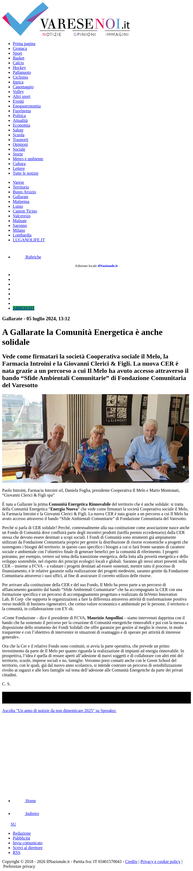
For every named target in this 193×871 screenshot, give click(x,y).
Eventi (18, 101)
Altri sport (21, 96)
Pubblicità (21, 838)
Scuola (18, 135)
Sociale (19, 149)
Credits (131, 861)
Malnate (20, 220)
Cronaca (20, 48)
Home (24, 800)
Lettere (19, 168)
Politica (19, 115)
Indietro (26, 813)
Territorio (21, 187)
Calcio (18, 63)
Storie (18, 154)
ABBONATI (23, 308)
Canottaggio (23, 87)
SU (9, 824)
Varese (18, 182)
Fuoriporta (22, 111)
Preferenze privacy (19, 866)
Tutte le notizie (25, 173)
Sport (17, 53)
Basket (18, 58)
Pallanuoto (22, 72)
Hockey (19, 67)
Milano (19, 230)
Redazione (22, 833)
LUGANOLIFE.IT (29, 240)
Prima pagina (24, 43)
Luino (18, 206)
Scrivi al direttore (28, 847)
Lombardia (22, 235)
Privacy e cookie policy (160, 861)
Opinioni (20, 144)
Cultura (19, 163)
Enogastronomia (27, 106)
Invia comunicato (28, 843)
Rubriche (27, 257)
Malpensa (21, 201)
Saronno (20, 225)
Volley (18, 91)
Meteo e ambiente (28, 159)
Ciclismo (20, 77)
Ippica (18, 82)
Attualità (20, 120)
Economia (21, 125)
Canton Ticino (25, 211)
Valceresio (22, 216)
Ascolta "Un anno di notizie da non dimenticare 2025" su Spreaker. (59, 710)
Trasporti (20, 139)
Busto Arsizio (24, 192)
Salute (18, 130)
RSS (16, 852)
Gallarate (20, 196)
